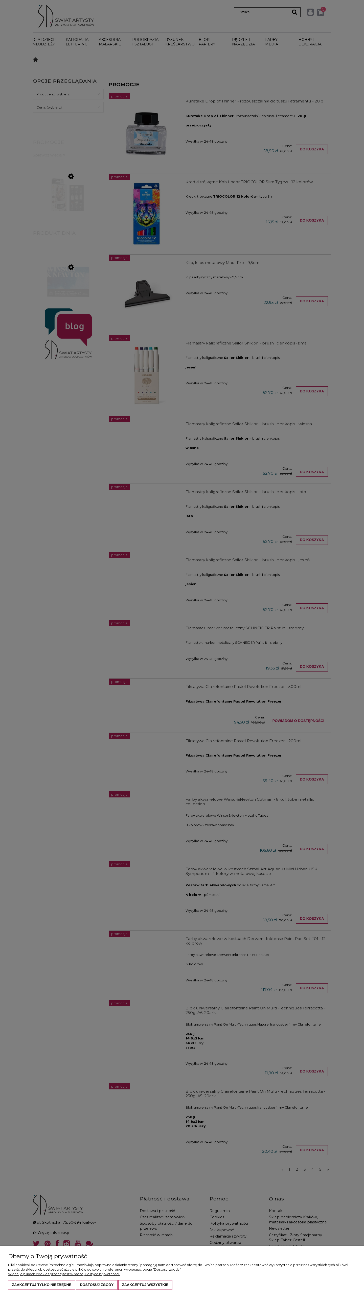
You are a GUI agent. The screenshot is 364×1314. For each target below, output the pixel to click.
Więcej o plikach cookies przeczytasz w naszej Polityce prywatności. (64, 1274)
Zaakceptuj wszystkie (145, 1285)
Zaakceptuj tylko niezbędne (41, 1285)
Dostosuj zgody (96, 1285)
